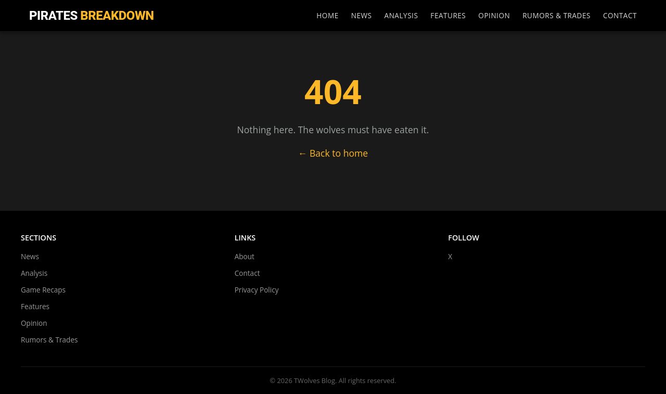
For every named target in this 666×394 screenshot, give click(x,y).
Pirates (91, 15)
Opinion (494, 15)
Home (327, 15)
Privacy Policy (257, 290)
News (361, 15)
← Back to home (333, 153)
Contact (620, 15)
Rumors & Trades (556, 15)
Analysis (401, 15)
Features (448, 15)
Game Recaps (43, 290)
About (244, 256)
